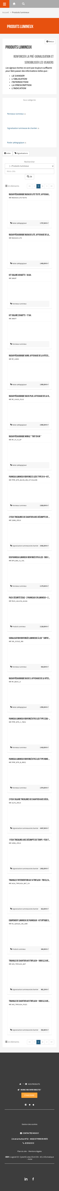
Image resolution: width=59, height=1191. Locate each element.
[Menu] (4, 4)
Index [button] (7, 153)
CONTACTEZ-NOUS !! (29, 1133)
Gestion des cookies (29, 1124)
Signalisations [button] (21, 153)
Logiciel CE (14, 1157)
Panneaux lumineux (16, 114)
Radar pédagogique (16, 143)
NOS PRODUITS (34, 1084)
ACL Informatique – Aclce (40, 1158)
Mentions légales (35, 1151)
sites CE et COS (32, 1157)
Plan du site (22, 1151)
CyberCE (23, 1157)
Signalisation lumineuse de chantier (23, 128)
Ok (29, 176)
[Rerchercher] (23, 4)
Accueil (5, 12)
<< (30, 186)
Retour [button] (50, 41)
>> (51, 186)
